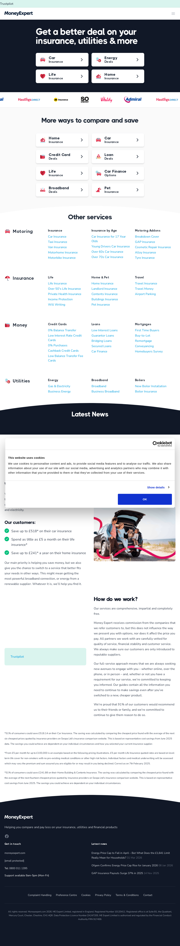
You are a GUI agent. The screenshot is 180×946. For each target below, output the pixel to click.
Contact (147, 895)
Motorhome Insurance (63, 252)
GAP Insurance (145, 242)
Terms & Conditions (127, 895)
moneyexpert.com (15, 853)
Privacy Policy (103, 895)
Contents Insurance (105, 294)
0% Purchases (57, 345)
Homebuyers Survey (149, 351)
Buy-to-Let (142, 336)
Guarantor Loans (103, 336)
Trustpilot (6, 4)
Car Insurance (57, 237)
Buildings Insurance (105, 299)
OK (145, 499)
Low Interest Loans (105, 330)
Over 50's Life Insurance (64, 289)
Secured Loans (101, 346)
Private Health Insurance (64, 294)
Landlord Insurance (104, 289)
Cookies (86, 895)
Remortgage (143, 341)
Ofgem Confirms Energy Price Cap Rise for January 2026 (125, 865)
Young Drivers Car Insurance (111, 246)
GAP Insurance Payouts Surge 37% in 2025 (117, 873)
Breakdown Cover (147, 237)
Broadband (99, 386)
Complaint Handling (39, 895)
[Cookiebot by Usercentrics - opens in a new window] (155, 444)
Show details (156, 487)
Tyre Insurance (145, 258)
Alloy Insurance (145, 252)
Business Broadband (105, 391)
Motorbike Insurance (62, 258)
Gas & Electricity (59, 386)
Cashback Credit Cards (63, 351)
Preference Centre (66, 895)
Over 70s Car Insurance (107, 257)
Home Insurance (103, 283)
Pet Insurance (101, 305)
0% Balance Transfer (62, 330)
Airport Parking (145, 294)
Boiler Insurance (146, 391)
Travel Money (144, 289)
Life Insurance (57, 283)
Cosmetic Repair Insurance (153, 247)
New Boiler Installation (150, 386)
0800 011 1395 (18, 868)
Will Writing (56, 305)
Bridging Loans (102, 341)
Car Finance (99, 351)
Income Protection (60, 299)
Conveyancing (144, 346)
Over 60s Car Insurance (107, 252)
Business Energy (59, 391)
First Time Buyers (147, 330)
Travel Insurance (146, 283)
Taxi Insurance (57, 242)
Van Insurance (57, 247)
